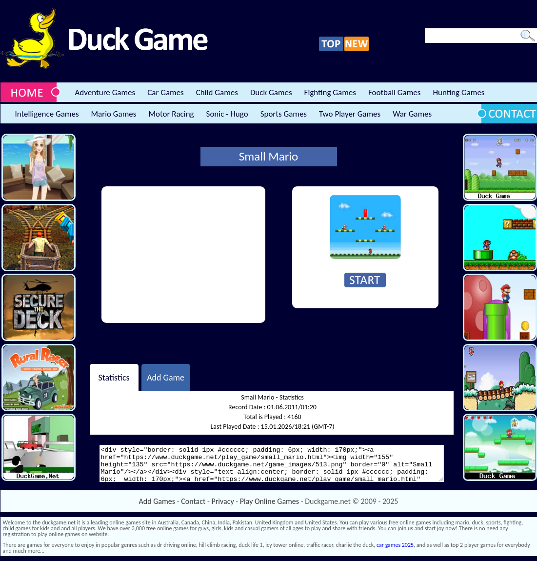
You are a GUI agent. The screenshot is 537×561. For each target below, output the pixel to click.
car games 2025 (395, 544)
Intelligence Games (47, 114)
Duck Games (271, 92)
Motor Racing (171, 114)
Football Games (394, 92)
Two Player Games (349, 114)
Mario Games (114, 114)
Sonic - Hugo (227, 114)
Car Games (165, 92)
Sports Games (283, 114)
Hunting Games (458, 92)
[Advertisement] (183, 254)
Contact (193, 501)
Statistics (113, 377)
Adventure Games (105, 92)
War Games (412, 114)
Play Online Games (269, 501)
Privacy (223, 501)
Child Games (217, 92)
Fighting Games (330, 92)
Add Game (165, 377)
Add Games (157, 501)
